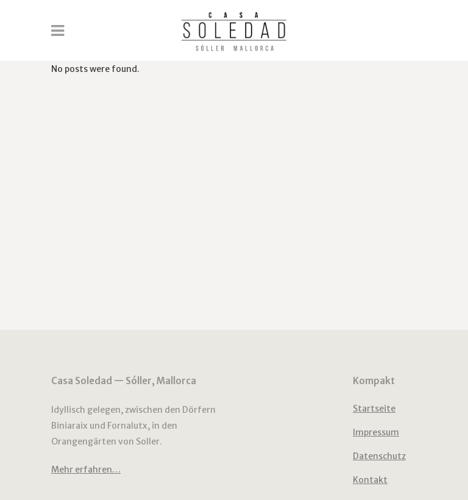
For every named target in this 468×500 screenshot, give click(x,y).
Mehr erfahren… (86, 469)
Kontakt (370, 479)
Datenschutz (379, 456)
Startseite (374, 408)
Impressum (376, 432)
